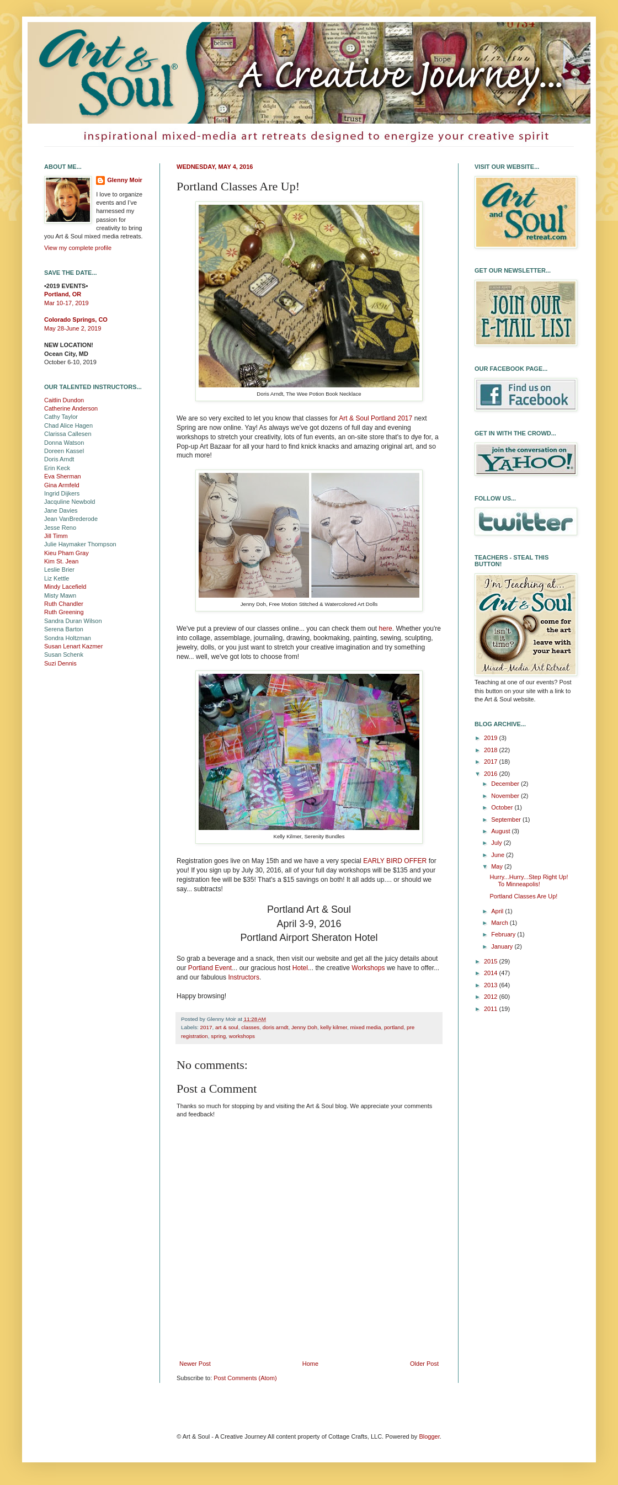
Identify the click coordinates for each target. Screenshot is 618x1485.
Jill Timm (56, 536)
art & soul (226, 1027)
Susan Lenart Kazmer (73, 646)
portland (394, 1027)
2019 (491, 737)
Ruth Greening (64, 612)
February (504, 934)
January (502, 946)
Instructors (243, 977)
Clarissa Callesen (68, 433)
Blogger (429, 1436)
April (498, 911)
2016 (491, 773)
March (500, 922)
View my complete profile (77, 247)
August (501, 831)
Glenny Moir (124, 180)
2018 (491, 750)
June (498, 854)
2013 (491, 985)
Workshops (368, 968)
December (506, 783)
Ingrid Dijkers (61, 493)
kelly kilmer (334, 1027)
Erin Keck (57, 468)
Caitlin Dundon (64, 400)
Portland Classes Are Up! (523, 896)
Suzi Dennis (60, 663)
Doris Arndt (59, 459)
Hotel (300, 968)
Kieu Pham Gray (66, 553)
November (506, 795)
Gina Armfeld (61, 485)
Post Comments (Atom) (245, 1378)
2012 (491, 996)
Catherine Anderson (71, 408)
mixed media (365, 1027)
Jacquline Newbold (69, 501)
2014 (491, 973)
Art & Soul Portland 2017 (375, 418)
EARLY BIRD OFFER (395, 861)
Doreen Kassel (64, 451)
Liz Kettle (56, 578)
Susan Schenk (63, 654)
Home (310, 1363)
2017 (206, 1027)
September (507, 819)
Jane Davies (61, 510)
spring (218, 1036)
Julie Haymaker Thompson (80, 544)
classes (250, 1027)
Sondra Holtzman (67, 638)
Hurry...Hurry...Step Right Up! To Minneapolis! (528, 880)
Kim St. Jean (61, 561)
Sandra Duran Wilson (73, 621)
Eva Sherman (62, 476)
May (497, 866)
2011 (491, 1008)
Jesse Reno (60, 527)
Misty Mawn (60, 595)
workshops (242, 1036)
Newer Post (195, 1363)
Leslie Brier (59, 569)
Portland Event (210, 968)
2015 (491, 961)
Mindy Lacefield (65, 586)
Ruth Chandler (63, 603)
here (385, 628)
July (497, 842)
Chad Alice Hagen (68, 425)
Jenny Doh (304, 1027)
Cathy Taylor (61, 416)
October (502, 807)
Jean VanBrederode (71, 518)
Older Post (424, 1363)
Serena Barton (63, 629)
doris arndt (276, 1027)
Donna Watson (64, 442)
